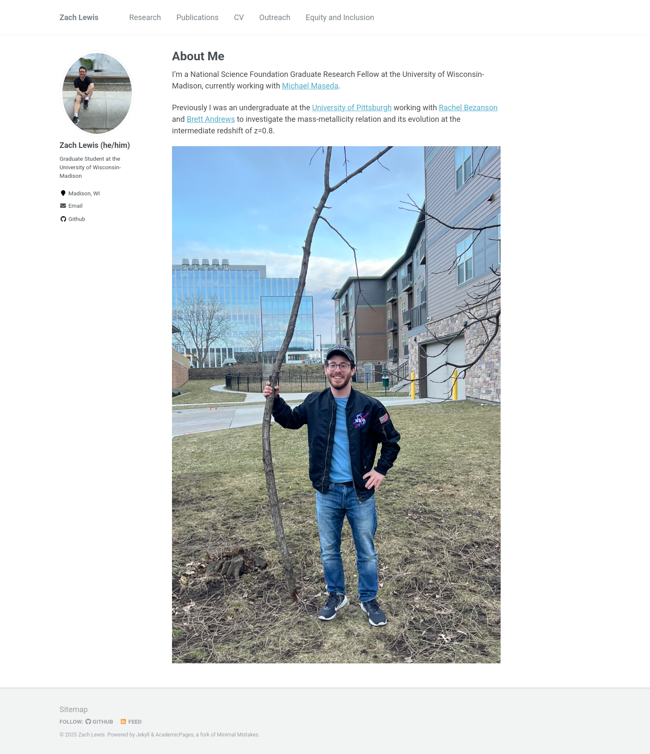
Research (145, 17)
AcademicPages (174, 735)
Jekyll (143, 735)
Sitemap (74, 709)
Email (71, 205)
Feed (131, 721)
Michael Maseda (310, 85)
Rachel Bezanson (468, 107)
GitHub (99, 721)
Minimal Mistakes (237, 735)
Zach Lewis (79, 17)
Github (72, 218)
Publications (197, 17)
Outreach (275, 17)
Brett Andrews (211, 119)
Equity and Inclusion (340, 17)
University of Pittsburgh (352, 107)
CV (239, 17)
